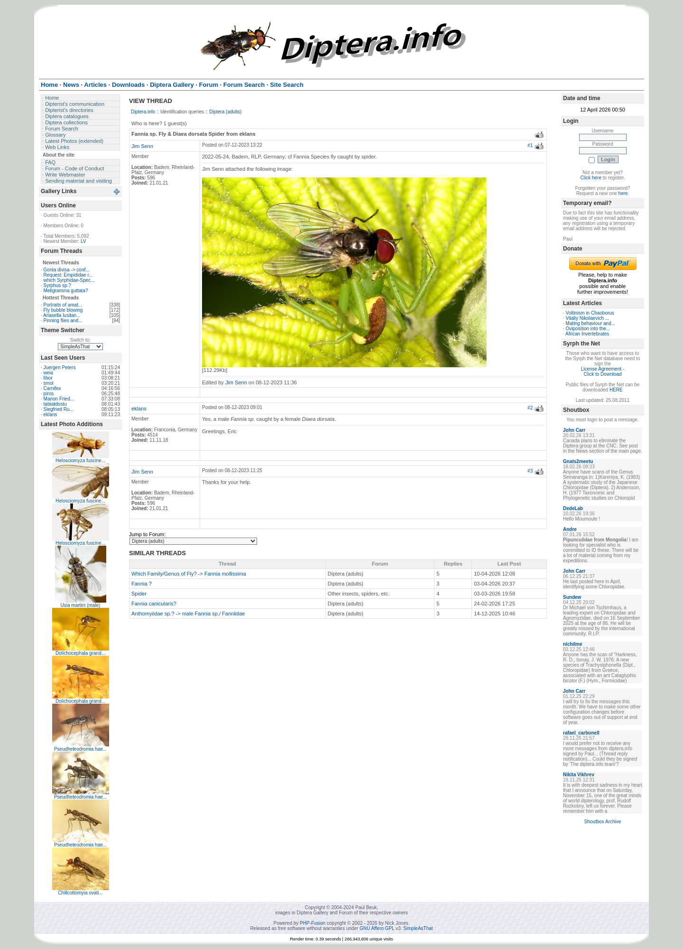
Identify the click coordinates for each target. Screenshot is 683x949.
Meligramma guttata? (66, 290)
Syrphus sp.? (57, 285)
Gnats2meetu (578, 461)
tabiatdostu (55, 404)
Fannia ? (141, 583)
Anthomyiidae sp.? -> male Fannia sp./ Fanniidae (188, 613)
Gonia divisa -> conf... (67, 269)
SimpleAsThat (418, 928)
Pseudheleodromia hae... (80, 749)
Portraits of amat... (63, 304)
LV (83, 241)
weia (49, 372)
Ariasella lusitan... (61, 315)
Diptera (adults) (225, 111)
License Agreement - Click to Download (603, 371)
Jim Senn (142, 146)
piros (49, 393)
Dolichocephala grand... (80, 653)
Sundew (572, 597)
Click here (591, 177)
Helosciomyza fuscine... (80, 460)
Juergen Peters (60, 367)
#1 (530, 145)
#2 (530, 407)
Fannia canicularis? (153, 603)
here (623, 193)
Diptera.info (143, 111)
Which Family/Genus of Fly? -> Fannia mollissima (188, 574)
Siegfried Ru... (59, 409)
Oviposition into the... (588, 328)
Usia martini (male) (81, 605)
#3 (530, 471)
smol (49, 383)
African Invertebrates (587, 333)
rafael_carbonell (581, 732)
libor (48, 378)
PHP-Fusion (312, 923)
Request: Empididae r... (68, 275)
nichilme (572, 644)
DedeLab (573, 508)
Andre (570, 529)
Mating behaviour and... (591, 323)
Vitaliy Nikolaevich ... (587, 318)
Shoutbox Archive (602, 821)
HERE (616, 389)
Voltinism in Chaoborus (590, 313)
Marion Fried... (59, 398)
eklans (50, 414)
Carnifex (52, 388)
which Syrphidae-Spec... (69, 280)
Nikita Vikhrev (578, 774)
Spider (139, 593)
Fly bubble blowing (63, 310)
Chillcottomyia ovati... (80, 892)
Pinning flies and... (63, 320)
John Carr (574, 430)
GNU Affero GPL (377, 928)
